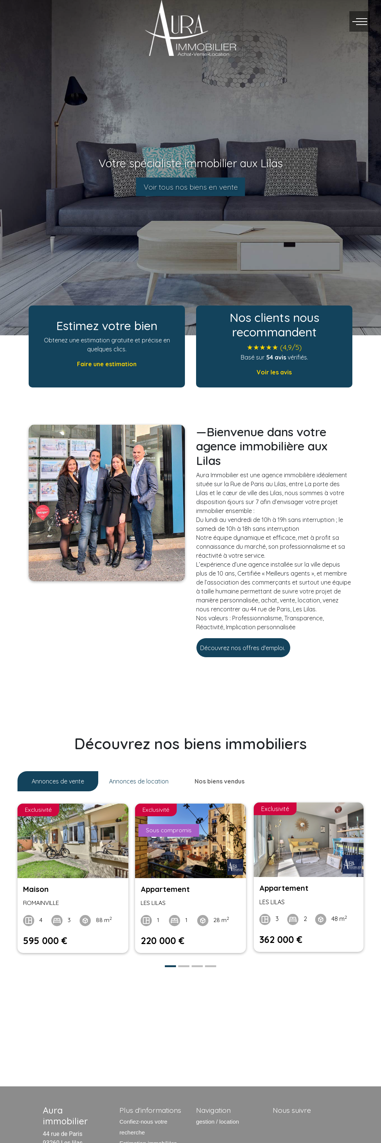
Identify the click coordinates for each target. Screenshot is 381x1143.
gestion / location (217, 1119)
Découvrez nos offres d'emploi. (243, 648)
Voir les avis (274, 372)
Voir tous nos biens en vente (191, 186)
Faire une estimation (107, 364)
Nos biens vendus (219, 781)
